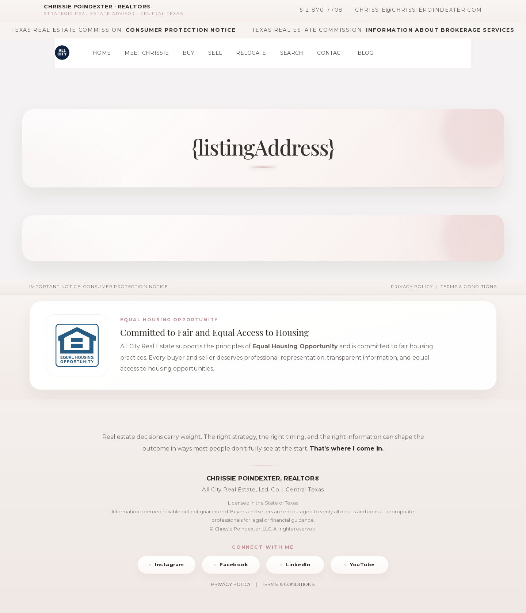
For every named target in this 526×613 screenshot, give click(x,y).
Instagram (169, 564)
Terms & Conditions (469, 286)
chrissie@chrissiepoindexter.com (418, 10)
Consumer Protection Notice (181, 30)
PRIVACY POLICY (231, 584)
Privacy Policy (412, 286)
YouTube (362, 564)
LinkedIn (298, 564)
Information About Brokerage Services (440, 30)
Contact (330, 53)
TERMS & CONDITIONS (288, 584)
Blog (366, 53)
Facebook (234, 564)
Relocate (251, 53)
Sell (215, 53)
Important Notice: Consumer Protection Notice (98, 286)
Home (102, 53)
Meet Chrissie (147, 53)
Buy (188, 53)
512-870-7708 (321, 10)
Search (292, 53)
